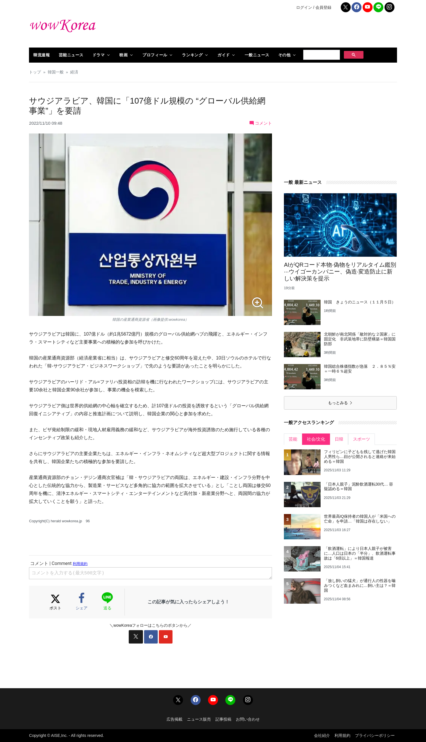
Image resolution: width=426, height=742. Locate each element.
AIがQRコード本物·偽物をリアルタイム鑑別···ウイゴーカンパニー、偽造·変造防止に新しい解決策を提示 (340, 271)
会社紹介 (322, 735)
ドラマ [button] (98, 55)
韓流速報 (41, 55)
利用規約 (342, 735)
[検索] (321, 55)
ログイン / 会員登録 (313, 7)
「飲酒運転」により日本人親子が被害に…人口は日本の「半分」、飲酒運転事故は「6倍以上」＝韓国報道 (360, 553)
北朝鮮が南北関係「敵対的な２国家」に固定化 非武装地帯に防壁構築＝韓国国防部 (360, 339)
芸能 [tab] (293, 439)
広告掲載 (174, 719)
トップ (35, 72)
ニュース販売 (199, 719)
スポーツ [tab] (361, 439)
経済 (74, 72)
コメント (261, 123)
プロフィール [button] (154, 55)
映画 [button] (123, 55)
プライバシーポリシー (375, 735)
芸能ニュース (71, 55)
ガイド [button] (223, 55)
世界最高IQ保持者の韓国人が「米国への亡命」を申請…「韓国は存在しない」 (360, 518)
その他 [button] (284, 55)
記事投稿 (223, 719)
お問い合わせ (248, 719)
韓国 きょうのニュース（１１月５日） (360, 302)
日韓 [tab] (339, 439)
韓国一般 (56, 72)
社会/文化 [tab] (316, 439)
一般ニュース (257, 55)
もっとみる (340, 402)
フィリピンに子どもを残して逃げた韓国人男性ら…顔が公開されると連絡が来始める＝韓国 (360, 456)
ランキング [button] (192, 55)
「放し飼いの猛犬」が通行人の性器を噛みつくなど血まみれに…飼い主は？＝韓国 (360, 585)
